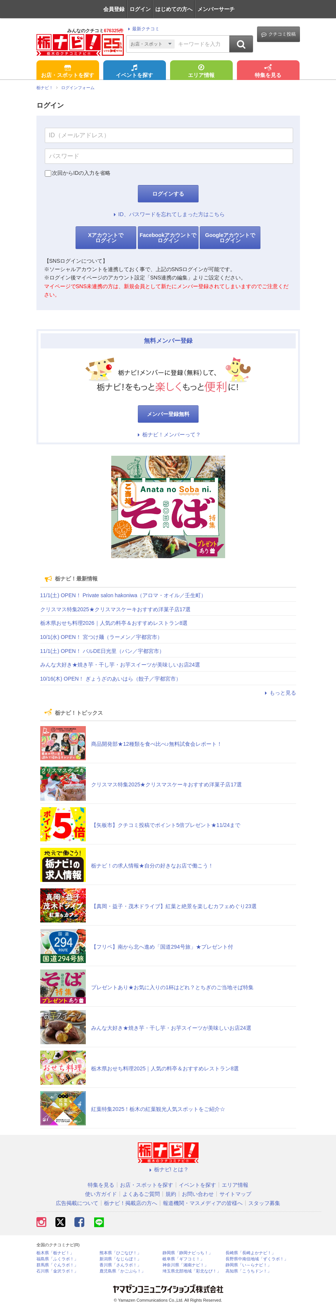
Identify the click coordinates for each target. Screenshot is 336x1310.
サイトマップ (235, 1194)
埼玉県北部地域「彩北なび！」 (191, 1271)
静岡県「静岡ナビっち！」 (187, 1253)
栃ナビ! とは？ (168, 1169)
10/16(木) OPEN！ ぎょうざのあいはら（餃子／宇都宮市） (110, 679)
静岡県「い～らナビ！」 (248, 1265)
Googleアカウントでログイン (230, 237)
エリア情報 (201, 71)
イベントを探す (134, 71)
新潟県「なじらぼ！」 (120, 1259)
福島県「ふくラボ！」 (57, 1259)
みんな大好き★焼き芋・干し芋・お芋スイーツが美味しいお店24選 (120, 665)
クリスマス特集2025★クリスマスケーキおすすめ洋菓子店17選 (115, 609)
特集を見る (268, 71)
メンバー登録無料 (168, 414)
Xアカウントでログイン (105, 237)
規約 (171, 1194)
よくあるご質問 (141, 1194)
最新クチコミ (142, 28)
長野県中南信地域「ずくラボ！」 (257, 1259)
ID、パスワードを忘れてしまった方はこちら (168, 214)
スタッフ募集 (264, 1203)
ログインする (168, 194)
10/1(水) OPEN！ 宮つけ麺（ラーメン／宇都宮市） (101, 637)
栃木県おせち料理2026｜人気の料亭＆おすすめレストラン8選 (114, 623)
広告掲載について (77, 1203)
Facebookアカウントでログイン (168, 237)
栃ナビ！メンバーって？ (168, 434)
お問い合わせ (198, 1194)
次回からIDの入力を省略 (81, 173)
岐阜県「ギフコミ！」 (183, 1259)
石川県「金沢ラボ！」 (57, 1271)
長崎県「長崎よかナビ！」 (251, 1253)
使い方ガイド (101, 1194)
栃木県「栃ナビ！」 (55, 1253)
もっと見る (279, 693)
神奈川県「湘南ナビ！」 (185, 1265)
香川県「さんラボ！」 (120, 1265)
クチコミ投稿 (278, 34)
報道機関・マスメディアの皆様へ (203, 1203)
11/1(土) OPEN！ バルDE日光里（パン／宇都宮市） (102, 651)
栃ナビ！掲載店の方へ (130, 1203)
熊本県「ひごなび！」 (120, 1253)
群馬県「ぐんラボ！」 (57, 1265)
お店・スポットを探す (67, 71)
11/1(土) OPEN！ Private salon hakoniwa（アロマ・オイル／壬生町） (123, 595)
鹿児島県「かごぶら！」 (122, 1271)
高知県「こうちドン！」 (248, 1271)
